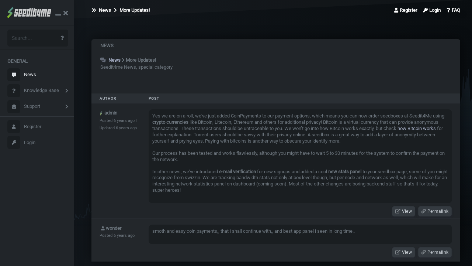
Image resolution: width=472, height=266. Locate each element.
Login (21, 142)
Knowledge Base (33, 90)
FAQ (453, 10)
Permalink (434, 211)
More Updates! (132, 10)
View (403, 211)
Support (23, 106)
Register (24, 126)
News (21, 74)
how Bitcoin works (417, 128)
